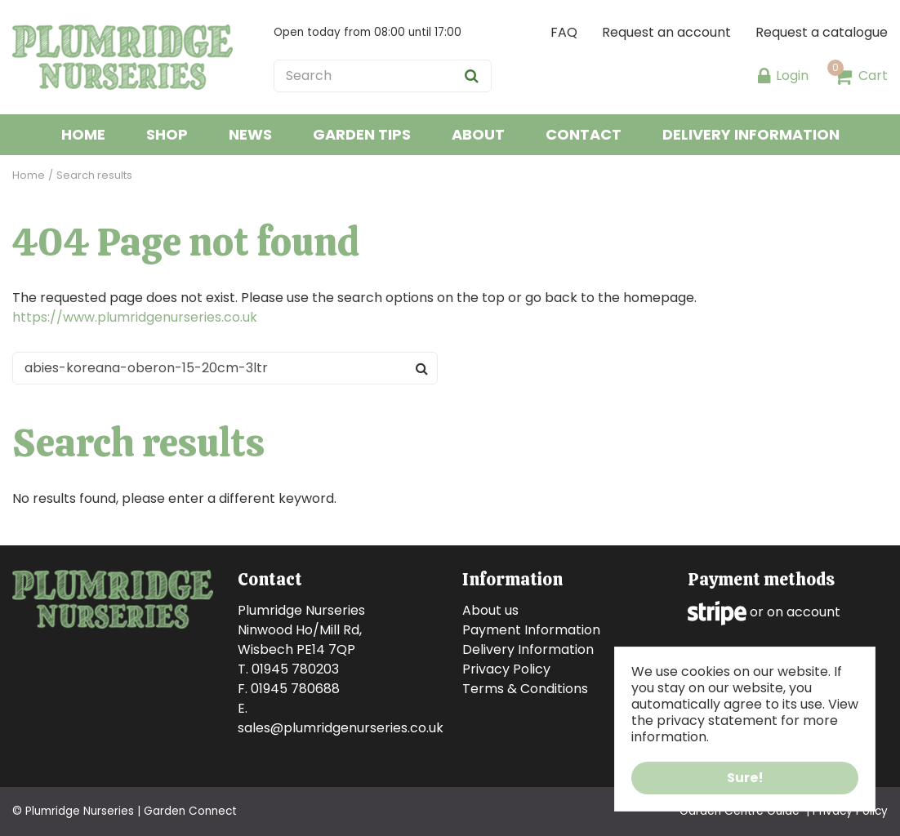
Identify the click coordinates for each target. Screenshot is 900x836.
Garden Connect (190, 811)
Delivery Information (528, 649)
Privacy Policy (506, 669)
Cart (873, 75)
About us (490, 610)
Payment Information (531, 629)
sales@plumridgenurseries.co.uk (340, 727)
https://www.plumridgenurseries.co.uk (134, 317)
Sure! (745, 777)
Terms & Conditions (525, 688)
